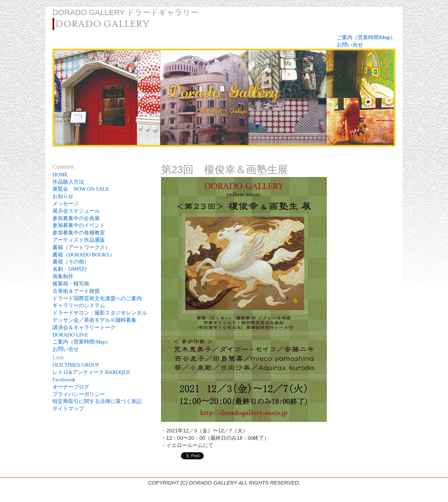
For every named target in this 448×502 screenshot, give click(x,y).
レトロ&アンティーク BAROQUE (91, 372)
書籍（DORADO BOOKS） (83, 254)
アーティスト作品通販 (81, 240)
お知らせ (63, 196)
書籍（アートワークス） (81, 247)
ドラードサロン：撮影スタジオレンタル (99, 313)
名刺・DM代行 (69, 269)
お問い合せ (350, 45)
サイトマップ (68, 408)
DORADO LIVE (70, 335)
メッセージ (65, 203)
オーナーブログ (70, 387)
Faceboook (63, 379)
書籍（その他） (70, 261)
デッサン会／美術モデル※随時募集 (94, 320)
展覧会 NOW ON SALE (80, 189)
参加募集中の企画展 (76, 218)
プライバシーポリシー (78, 394)
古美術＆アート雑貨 (76, 291)
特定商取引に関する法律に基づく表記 (97, 401)
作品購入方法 (68, 182)
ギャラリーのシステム (78, 305)
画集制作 (63, 276)
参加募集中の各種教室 (78, 232)
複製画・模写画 (70, 284)
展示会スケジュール (76, 211)
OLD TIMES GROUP (75, 365)
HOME (60, 174)
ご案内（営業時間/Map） (366, 37)
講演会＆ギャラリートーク (83, 327)
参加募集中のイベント (78, 225)
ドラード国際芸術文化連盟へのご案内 (97, 298)
